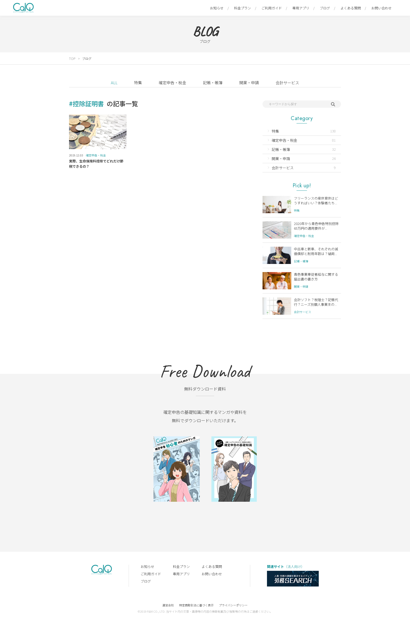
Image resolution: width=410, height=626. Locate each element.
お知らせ (217, 8)
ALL (114, 82)
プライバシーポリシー (233, 605)
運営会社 (168, 605)
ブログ (325, 8)
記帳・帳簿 (213, 82)
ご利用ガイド (271, 8)
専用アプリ (300, 8)
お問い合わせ (381, 8)
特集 (138, 82)
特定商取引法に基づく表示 (196, 605)
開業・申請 (249, 82)
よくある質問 (350, 8)
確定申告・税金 (172, 82)
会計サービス (287, 82)
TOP (72, 58)
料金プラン (242, 8)
